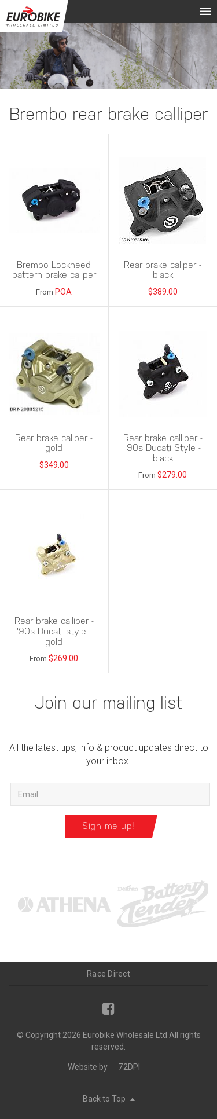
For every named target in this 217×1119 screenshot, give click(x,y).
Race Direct (108, 973)
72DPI (129, 1067)
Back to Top (109, 1098)
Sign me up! (108, 825)
